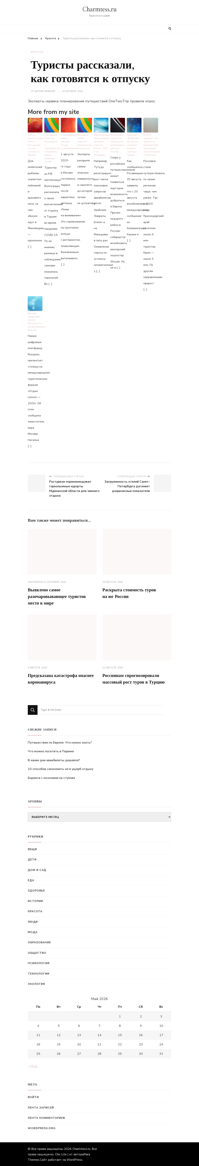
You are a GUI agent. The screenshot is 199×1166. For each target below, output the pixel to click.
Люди (33, 921)
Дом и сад (37, 869)
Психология (39, 963)
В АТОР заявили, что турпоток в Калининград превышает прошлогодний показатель (150, 144)
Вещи (32, 849)
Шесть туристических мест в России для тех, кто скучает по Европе (35, 144)
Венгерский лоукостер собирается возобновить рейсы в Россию (117, 142)
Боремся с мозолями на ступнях (51, 778)
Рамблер (49, 91)
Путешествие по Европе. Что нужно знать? (60, 742)
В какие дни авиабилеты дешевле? (54, 760)
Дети (32, 859)
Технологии (38, 973)
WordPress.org (42, 1128)
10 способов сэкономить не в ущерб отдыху (60, 769)
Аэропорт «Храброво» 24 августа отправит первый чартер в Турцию (133, 144)
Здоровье (36, 890)
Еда (31, 880)
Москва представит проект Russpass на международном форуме (35, 319)
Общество (37, 952)
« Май (33, 1066)
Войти (33, 1097)
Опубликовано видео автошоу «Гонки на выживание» (68, 141)
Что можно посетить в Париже (51, 751)
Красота (37, 51)
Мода (33, 932)
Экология (36, 984)
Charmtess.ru (99, 9)
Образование (39, 942)
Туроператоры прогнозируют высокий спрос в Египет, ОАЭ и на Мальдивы (101, 144)
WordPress (74, 1159)
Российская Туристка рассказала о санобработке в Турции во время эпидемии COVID (51, 145)
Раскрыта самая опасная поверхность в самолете (84, 141)
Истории (35, 901)
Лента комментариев (46, 1118)
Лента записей (41, 1107)
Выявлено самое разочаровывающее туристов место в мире (58, 595)
